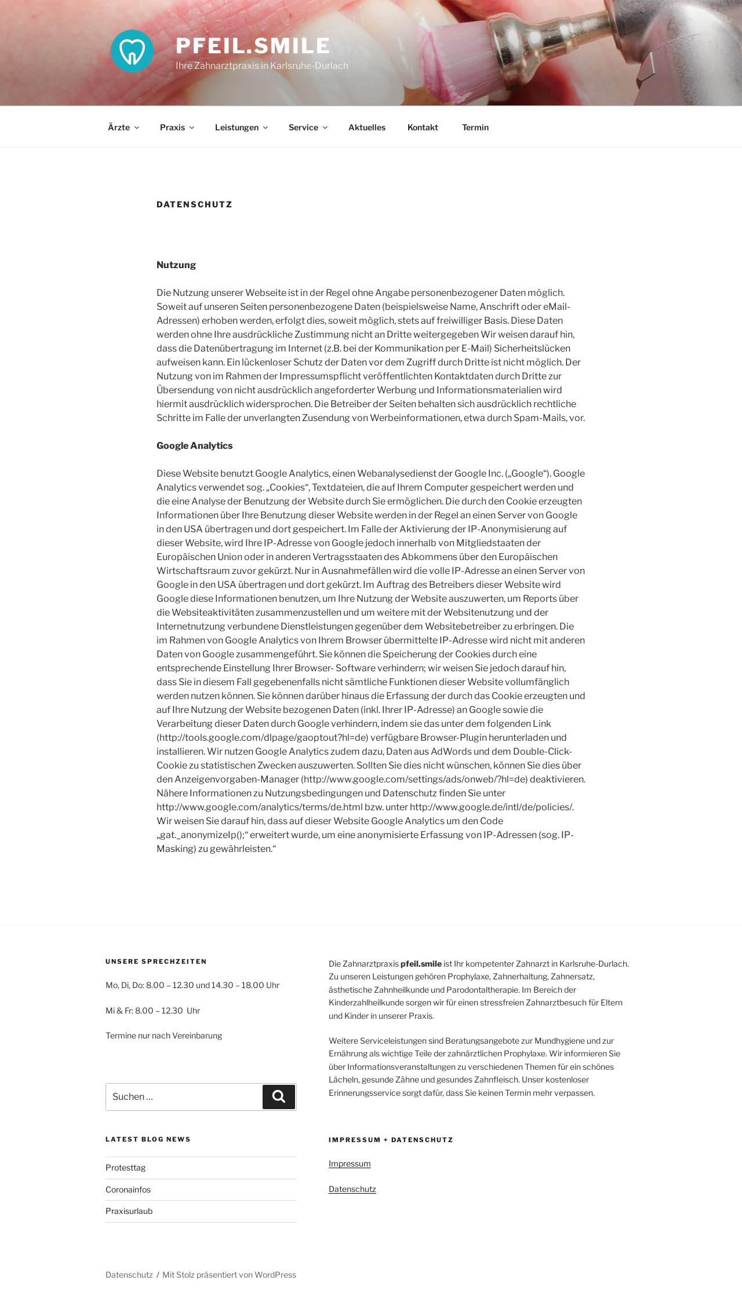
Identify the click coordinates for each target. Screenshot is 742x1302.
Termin (474, 127)
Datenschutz (352, 1189)
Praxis (178, 127)
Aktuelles (366, 127)
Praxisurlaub (129, 1211)
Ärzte (124, 127)
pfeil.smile (254, 45)
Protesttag (126, 1167)
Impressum (350, 1163)
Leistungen (242, 127)
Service (309, 127)
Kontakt (423, 127)
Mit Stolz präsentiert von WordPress (229, 1274)
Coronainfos (128, 1189)
